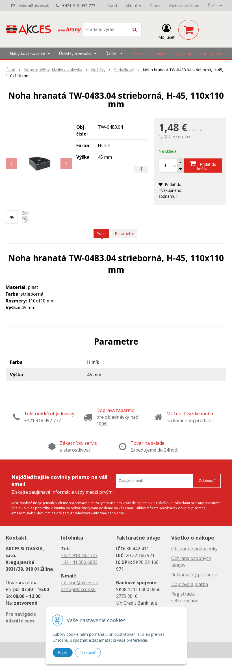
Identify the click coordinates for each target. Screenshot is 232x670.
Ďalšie (215, 5)
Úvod (112, 5)
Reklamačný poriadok (194, 575)
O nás (154, 5)
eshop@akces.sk (34, 5)
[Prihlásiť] (166, 31)
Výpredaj (183, 53)
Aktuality (133, 5)
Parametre (124, 233)
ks (174, 165)
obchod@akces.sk (79, 582)
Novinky (158, 53)
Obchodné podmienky (194, 549)
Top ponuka (211, 53)
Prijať (62, 652)
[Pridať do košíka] (203, 165)
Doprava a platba (189, 584)
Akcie (137, 53)
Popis (101, 233)
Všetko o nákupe (184, 5)
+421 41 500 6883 (79, 562)
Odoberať (207, 480)
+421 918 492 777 (78, 5)
